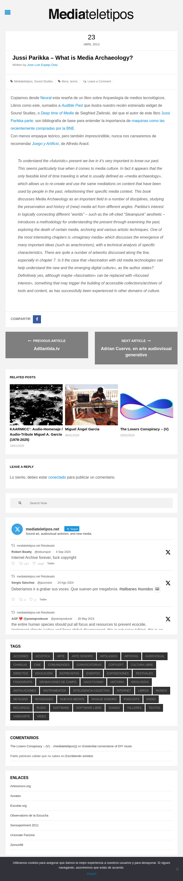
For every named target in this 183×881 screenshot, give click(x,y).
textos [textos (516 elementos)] (154, 708)
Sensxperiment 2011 (24, 825)
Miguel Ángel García (82, 429)
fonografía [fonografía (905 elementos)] (22, 682)
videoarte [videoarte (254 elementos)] (21, 716)
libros (65, 81)
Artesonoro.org (20, 786)
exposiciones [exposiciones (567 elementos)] (118, 673)
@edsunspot (43, 552)
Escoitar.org (18, 805)
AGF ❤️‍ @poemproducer (29, 618)
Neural (45, 98)
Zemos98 (16, 845)
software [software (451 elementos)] (61, 708)
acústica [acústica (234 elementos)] (43, 656)
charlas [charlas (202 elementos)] (20, 665)
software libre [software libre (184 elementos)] (89, 708)
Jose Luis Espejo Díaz (42, 65)
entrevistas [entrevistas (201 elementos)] (69, 673)
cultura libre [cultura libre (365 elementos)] (142, 665)
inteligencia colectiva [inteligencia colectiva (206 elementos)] (91, 690)
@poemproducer (61, 618)
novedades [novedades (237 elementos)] (44, 699)
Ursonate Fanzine (22, 835)
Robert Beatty (21, 552)
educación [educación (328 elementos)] (43, 673)
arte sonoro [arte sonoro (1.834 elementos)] (82, 656)
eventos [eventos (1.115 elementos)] (93, 673)
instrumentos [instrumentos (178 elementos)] (54, 690)
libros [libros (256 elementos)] (143, 690)
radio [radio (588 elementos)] (151, 699)
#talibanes (128, 589)
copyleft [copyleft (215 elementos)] (116, 665)
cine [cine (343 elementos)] (37, 665)
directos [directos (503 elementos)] (20, 673)
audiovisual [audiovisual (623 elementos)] (155, 656)
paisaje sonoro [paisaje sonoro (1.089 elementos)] (104, 699)
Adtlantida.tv (47, 348)
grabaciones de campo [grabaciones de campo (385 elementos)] (57, 682)
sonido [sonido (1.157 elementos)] (114, 708)
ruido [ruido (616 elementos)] (41, 708)
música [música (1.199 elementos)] (161, 690)
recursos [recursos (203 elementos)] (21, 708)
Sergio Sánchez (23, 582)
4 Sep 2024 (63, 552)
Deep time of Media (57, 113)
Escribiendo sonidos (79, 756)
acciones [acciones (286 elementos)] (20, 656)
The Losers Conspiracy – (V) (144, 429)
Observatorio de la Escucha (29, 815)
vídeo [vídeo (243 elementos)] (41, 716)
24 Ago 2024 (65, 582)
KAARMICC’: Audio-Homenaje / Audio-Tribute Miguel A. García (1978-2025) (36, 434)
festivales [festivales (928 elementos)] (144, 673)
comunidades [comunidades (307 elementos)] (58, 665)
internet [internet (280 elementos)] (124, 690)
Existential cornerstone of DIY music (107, 746)
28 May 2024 (86, 618)
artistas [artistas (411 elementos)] (131, 656)
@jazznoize (44, 582)
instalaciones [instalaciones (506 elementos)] (24, 690)
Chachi (91, 874)
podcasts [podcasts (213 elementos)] (131, 699)
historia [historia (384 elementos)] (117, 682)
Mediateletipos (23, 81)
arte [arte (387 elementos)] (61, 656)
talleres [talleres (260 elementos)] (134, 708)
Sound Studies (43, 81)
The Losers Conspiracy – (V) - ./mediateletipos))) (43, 746)
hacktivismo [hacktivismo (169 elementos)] (93, 682)
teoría (73, 81)
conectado (57, 477)
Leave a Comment (99, 81)
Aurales (15, 796)
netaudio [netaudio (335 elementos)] (20, 699)
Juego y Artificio (45, 144)
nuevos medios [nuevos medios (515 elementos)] (72, 699)
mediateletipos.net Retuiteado (36, 545)
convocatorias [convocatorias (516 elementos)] (88, 665)
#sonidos (145, 589)
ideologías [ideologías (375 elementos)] (140, 682)
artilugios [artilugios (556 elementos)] (108, 656)
